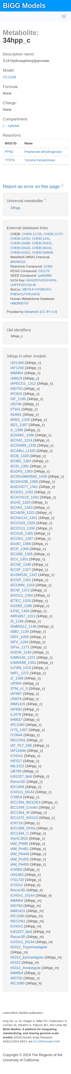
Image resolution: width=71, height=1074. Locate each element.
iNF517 (16, 761)
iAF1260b (18, 751)
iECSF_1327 (21, 570)
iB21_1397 (19, 425)
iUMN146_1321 (23, 657)
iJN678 (16, 699)
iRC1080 (17, 725)
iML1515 (17, 766)
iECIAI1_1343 (22, 507)
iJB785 (16, 771)
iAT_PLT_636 (21, 745)
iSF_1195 (18, 399)
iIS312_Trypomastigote (28, 947)
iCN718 (16, 823)
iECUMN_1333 (22, 585)
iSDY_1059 (20, 637)
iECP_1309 (20, 549)
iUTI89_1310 (21, 668)
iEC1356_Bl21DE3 (25, 802)
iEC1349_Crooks (24, 807)
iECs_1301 (19, 559)
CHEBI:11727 (53, 234)
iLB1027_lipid (21, 776)
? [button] (62, 185)
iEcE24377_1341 (24, 487)
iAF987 (16, 694)
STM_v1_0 (19, 688)
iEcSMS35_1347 (24, 575)
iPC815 (16, 394)
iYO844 (16, 735)
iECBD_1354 (21, 461)
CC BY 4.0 (48, 312)
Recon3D (18, 782)
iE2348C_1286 (22, 435)
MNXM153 (18, 262)
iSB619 (16, 378)
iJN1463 (17, 875)
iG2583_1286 (21, 606)
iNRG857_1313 (23, 616)
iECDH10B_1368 (24, 482)
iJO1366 (17, 363)
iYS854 (16, 797)
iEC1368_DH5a (23, 828)
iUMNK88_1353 (23, 663)
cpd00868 (45, 275)
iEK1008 (17, 787)
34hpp (15, 208)
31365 (48, 266)
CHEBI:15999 (20, 243)
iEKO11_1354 (22, 595)
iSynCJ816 (19, 838)
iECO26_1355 (22, 533)
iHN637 (16, 720)
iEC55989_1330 (23, 445)
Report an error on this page (32, 186)
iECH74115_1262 (25, 497)
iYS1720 (17, 880)
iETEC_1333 (21, 601)
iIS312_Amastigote (26, 968)
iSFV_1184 (19, 642)
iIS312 (16, 962)
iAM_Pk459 (20, 864)
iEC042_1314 (21, 440)
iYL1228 (9, 77)
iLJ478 (16, 714)
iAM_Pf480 (19, 844)
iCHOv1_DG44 (22, 792)
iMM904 (17, 373)
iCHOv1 (17, 756)
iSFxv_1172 (20, 647)
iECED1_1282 (22, 492)
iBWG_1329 (20, 420)
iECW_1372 (20, 590)
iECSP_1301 (21, 580)
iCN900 (16, 869)
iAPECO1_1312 (23, 383)
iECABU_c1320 (23, 451)
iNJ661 (16, 414)
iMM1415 (18, 704)
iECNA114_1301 (24, 518)
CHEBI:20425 (41, 243)
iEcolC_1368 (21, 544)
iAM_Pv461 (20, 849)
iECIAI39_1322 (23, 513)
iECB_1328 (20, 456)
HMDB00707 (19, 303)
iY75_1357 (19, 730)
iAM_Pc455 (20, 859)
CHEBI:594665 (42, 252)
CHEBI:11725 (32, 234)
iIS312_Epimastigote (27, 957)
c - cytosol (11, 126)
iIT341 (15, 409)
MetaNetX (32, 312)
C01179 (43, 271)
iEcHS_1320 (20, 502)
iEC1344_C (20, 833)
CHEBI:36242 (41, 248)
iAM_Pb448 (20, 854)
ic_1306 (17, 430)
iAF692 (16, 709)
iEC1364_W (20, 813)
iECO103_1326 (23, 523)
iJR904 (16, 683)
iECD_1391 (20, 466)
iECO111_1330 (23, 528)
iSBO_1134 (20, 632)
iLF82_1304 (20, 611)
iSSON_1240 (21, 652)
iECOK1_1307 (22, 539)
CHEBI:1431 (41, 238)
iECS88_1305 (22, 554)
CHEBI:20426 (20, 248)
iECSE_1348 (21, 564)
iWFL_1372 (20, 673)
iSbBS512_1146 (23, 626)
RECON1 (18, 740)
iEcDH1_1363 (22, 471)
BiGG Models (24, 6)
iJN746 (16, 404)
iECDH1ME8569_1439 (29, 476)
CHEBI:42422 (20, 252)
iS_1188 (17, 621)
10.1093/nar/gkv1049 (46, 1041)
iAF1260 (17, 368)
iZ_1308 (17, 678)
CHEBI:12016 (20, 238)
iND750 (16, 389)
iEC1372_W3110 (24, 818)
